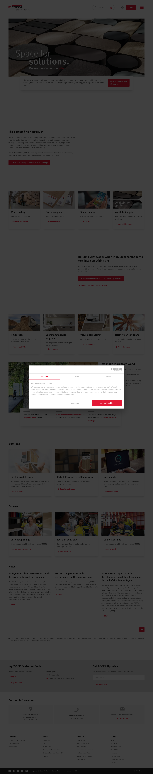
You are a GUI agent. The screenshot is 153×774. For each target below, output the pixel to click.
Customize (76, 403)
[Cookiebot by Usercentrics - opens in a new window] (112, 369)
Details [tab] (76, 376)
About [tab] (108, 376)
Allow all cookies (106, 403)
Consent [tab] (44, 377)
